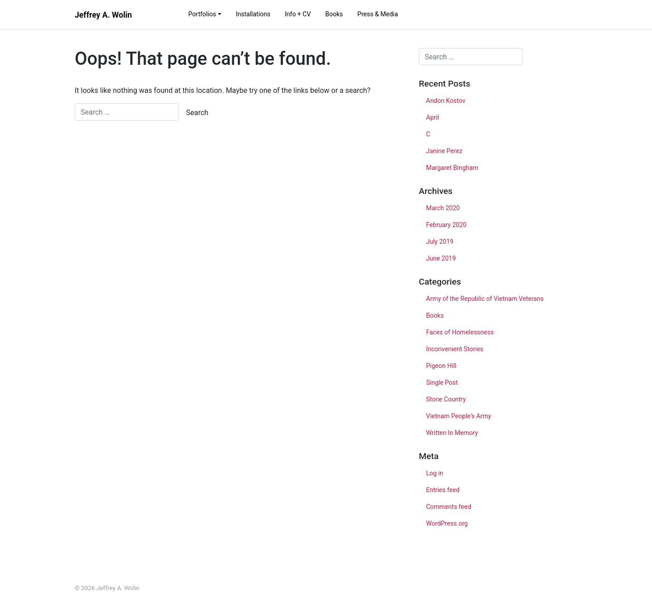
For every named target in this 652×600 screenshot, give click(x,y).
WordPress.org (447, 523)
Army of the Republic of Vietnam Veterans (485, 298)
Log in (434, 473)
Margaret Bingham (452, 167)
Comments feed (448, 506)
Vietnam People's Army (458, 416)
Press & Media (377, 14)
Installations (253, 14)
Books (334, 14)
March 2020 (443, 208)
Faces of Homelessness (460, 332)
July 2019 (439, 241)
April (432, 117)
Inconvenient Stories (455, 349)
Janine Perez (444, 151)
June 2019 (441, 258)
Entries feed (443, 490)
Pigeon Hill (441, 365)
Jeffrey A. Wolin (103, 14)
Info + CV (298, 14)
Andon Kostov (445, 100)
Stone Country (446, 399)
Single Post (442, 382)
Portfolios (202, 14)
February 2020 (446, 224)
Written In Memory (452, 432)
